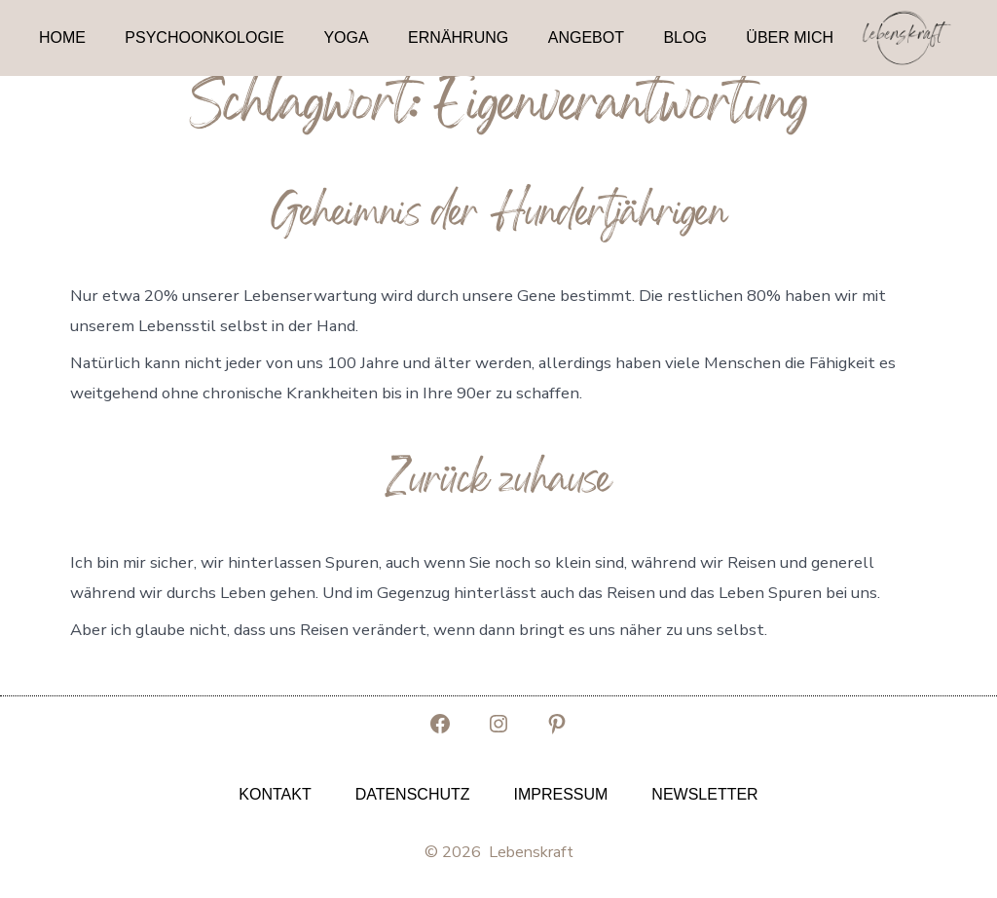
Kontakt (275, 794)
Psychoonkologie (204, 37)
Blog (684, 37)
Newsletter (704, 794)
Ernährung (458, 37)
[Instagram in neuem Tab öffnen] (498, 723)
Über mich (789, 37)
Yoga (345, 37)
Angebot (586, 37)
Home (62, 37)
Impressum (560, 794)
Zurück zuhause (498, 483)
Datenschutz (412, 794)
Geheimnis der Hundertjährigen (499, 216)
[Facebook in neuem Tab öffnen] (440, 723)
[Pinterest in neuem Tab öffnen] (557, 723)
